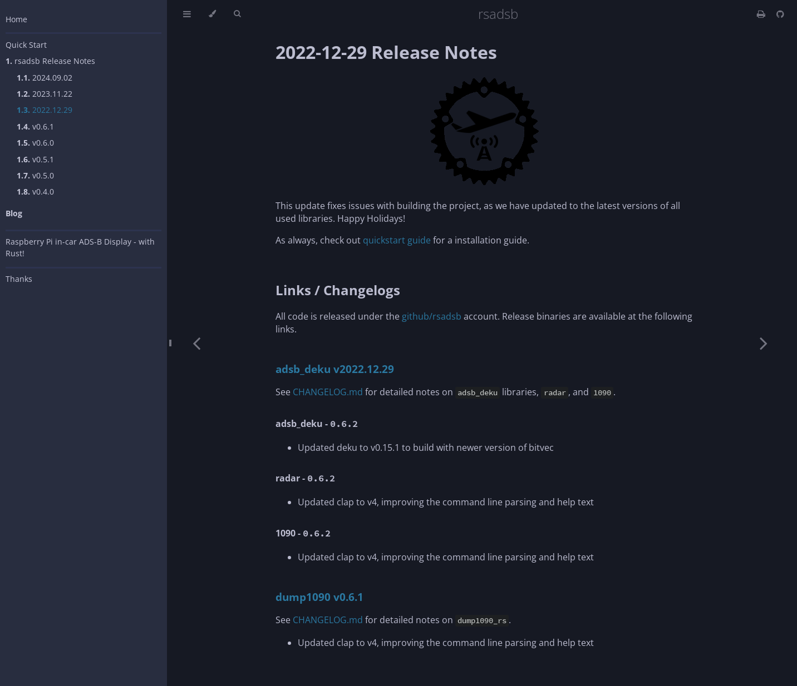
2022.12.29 (44, 110)
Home (16, 19)
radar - (305, 478)
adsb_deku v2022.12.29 (334, 369)
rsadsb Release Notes (50, 61)
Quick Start (26, 44)
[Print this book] (762, 14)
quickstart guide (397, 240)
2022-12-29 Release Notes (386, 52)
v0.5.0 (35, 175)
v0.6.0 (35, 142)
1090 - (303, 533)
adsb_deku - (316, 423)
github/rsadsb (431, 316)
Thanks (19, 279)
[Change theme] (212, 14)
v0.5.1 (35, 159)
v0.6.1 (35, 126)
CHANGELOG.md (328, 392)
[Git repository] (780, 14)
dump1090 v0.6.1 (319, 597)
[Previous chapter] (196, 343)
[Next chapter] (764, 343)
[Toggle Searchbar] (237, 14)
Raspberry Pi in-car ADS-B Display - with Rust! (80, 247)
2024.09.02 (44, 77)
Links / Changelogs (337, 290)
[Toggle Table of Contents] (187, 14)
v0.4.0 (35, 191)
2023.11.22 (44, 93)
